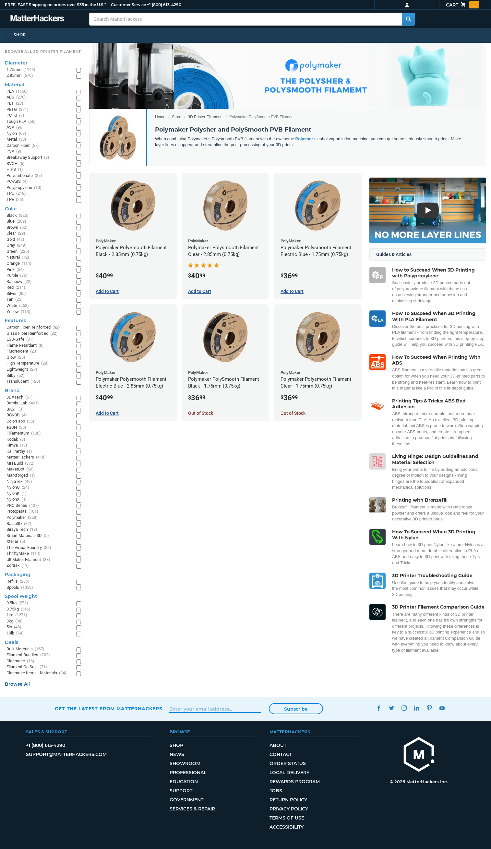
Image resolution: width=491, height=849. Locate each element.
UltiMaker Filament (28, 560)
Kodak (15, 439)
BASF (15, 409)
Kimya (16, 445)
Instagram (404, 708)
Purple (17, 276)
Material (14, 84)
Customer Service (128, 4)
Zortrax (17, 566)
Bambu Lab (22, 403)
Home (160, 117)
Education (184, 782)
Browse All (17, 684)
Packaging (17, 574)
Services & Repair (192, 809)
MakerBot (20, 469)
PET (14, 103)
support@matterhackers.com (66, 754)
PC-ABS (17, 182)
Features (15, 320)
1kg (16, 615)
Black (17, 216)
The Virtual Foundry (28, 548)
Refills (18, 581)
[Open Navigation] (15, 35)
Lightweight (21, 369)
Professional (188, 772)
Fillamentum (23, 433)
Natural (17, 257)
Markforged (20, 475)
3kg (14, 621)
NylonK (16, 494)
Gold (15, 240)
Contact (280, 754)
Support (181, 791)
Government (186, 800)
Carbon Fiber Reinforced (33, 327)
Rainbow (19, 282)
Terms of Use (286, 818)
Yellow (18, 312)
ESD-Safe (20, 339)
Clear (15, 233)
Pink (15, 270)
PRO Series (22, 506)
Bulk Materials (25, 649)
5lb (13, 627)
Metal (16, 139)
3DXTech (19, 397)
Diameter (16, 63)
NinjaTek (19, 482)
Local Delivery (289, 772)
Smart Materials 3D (27, 536)
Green (17, 252)
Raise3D (18, 524)
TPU (16, 194)
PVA (13, 151)
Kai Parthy (19, 451)
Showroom (185, 763)
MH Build (20, 463)
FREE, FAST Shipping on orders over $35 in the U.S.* (55, 4)
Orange (18, 264)
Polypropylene (24, 188)
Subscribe (296, 709)
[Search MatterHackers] (408, 19)
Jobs (275, 791)
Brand (12, 390)
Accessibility (286, 827)
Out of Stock (200, 413)
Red (15, 288)
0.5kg (17, 603)
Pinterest (429, 708)
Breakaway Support (27, 158)
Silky (15, 376)
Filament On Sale (26, 667)
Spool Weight (21, 596)
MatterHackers (26, 457)
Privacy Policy (288, 809)
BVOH (15, 164)
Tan (14, 300)
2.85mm (19, 76)
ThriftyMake (23, 554)
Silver (16, 294)
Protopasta (22, 511)
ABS (16, 97)
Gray (16, 245)
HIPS (14, 170)
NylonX (16, 499)
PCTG (15, 115)
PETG (17, 110)
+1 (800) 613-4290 (164, 4)
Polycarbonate (24, 176)
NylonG (17, 487)
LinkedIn (416, 708)
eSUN (16, 428)
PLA (17, 91)
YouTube (442, 708)
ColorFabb (20, 421)
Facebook (378, 708)
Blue (16, 221)
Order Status (287, 763)
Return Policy (288, 800)
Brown (17, 228)
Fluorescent (22, 351)
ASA (15, 127)
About (277, 745)
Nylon (16, 134)
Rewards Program (294, 782)
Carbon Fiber (22, 146)
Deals (11, 642)
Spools (19, 588)
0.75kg (18, 609)
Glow (15, 358)
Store (176, 117)
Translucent (23, 381)
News (177, 754)
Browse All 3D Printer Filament (43, 51)
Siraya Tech (21, 530)
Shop (176, 745)
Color (11, 209)
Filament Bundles (28, 655)
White (17, 306)
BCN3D (16, 415)
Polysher (304, 138)
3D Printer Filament (204, 117)
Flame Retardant (25, 346)
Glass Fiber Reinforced (32, 334)
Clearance (20, 661)
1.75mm (20, 70)
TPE (14, 200)
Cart (462, 4)
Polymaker (22, 518)
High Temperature (27, 363)
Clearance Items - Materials (36, 673)
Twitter (391, 708)
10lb (15, 633)
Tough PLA (21, 122)
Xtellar (15, 542)
